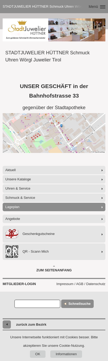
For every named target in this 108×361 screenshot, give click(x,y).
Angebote (12, 219)
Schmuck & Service (20, 198)
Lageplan (12, 207)
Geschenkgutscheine (30, 234)
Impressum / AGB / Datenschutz (80, 284)
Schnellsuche (79, 304)
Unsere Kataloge (18, 179)
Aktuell (10, 170)
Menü (93, 6)
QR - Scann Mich (27, 251)
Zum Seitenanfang (54, 268)
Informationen (66, 354)
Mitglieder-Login (19, 284)
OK (37, 354)
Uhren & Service (17, 188)
